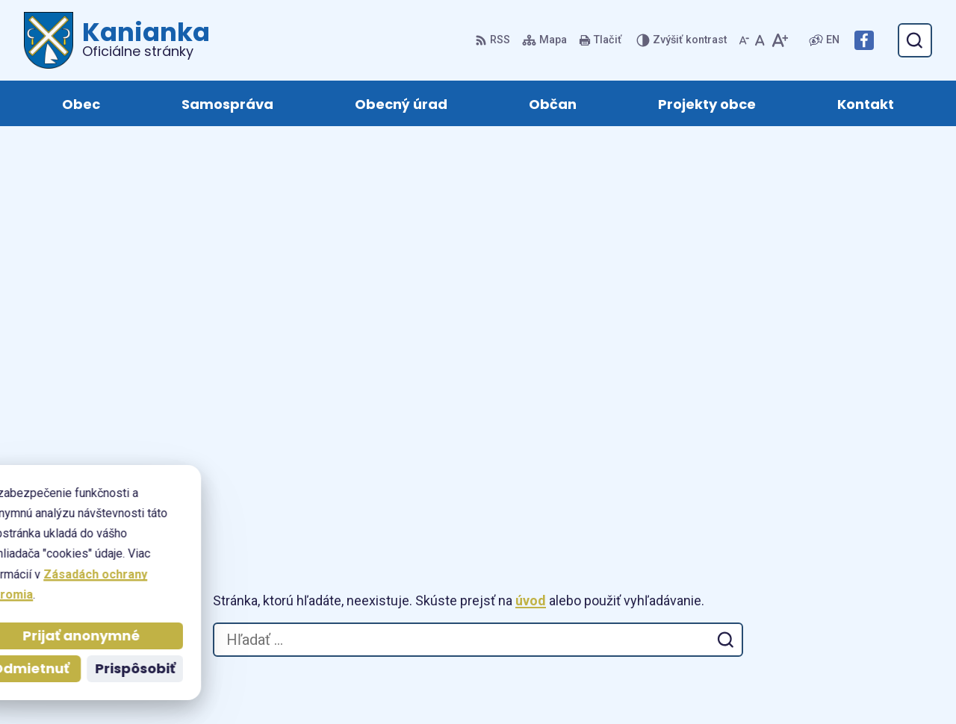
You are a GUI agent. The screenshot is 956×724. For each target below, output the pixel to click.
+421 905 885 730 (874, 555)
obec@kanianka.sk (879, 573)
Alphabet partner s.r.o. (495, 684)
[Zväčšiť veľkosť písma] (779, 40)
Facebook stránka (877, 591)
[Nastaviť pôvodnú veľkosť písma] (760, 40)
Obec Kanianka (700, 684)
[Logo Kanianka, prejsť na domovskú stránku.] (117, 40)
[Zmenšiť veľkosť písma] (744, 40)
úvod (530, 208)
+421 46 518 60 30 (876, 537)
